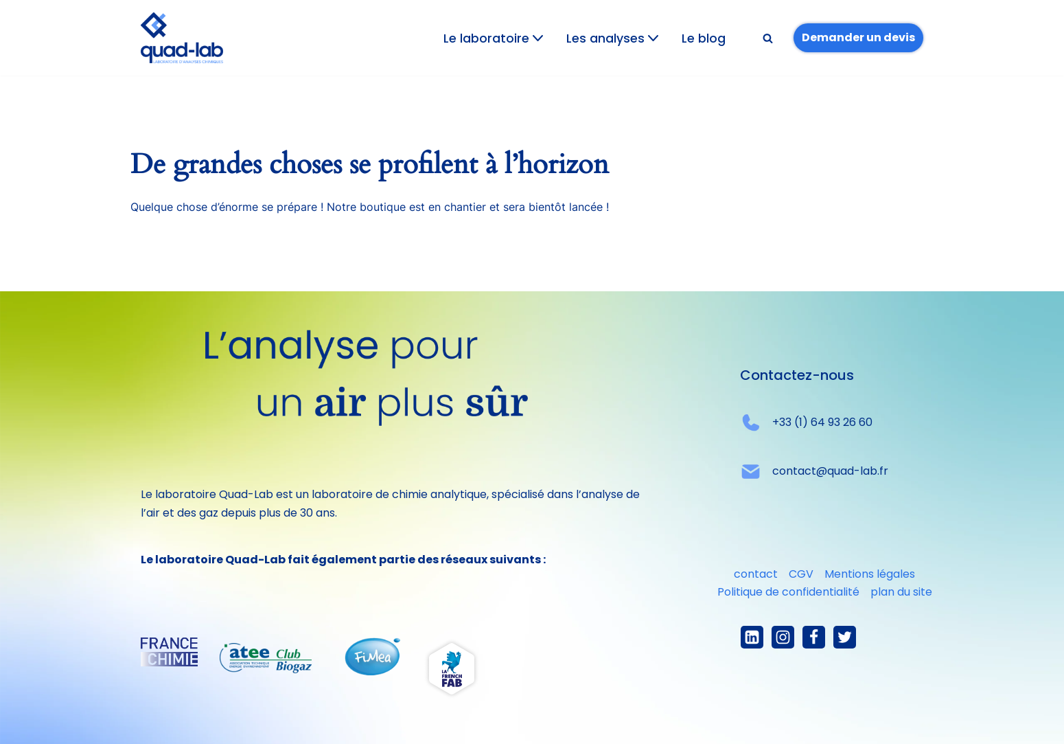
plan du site (901, 592)
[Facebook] (813, 637)
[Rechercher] (768, 38)
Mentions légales (869, 574)
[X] (844, 637)
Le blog (704, 38)
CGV (801, 574)
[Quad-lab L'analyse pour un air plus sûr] (182, 37)
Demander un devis (858, 37)
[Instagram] (783, 637)
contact (756, 574)
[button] (538, 38)
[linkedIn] (752, 637)
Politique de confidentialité (788, 592)
